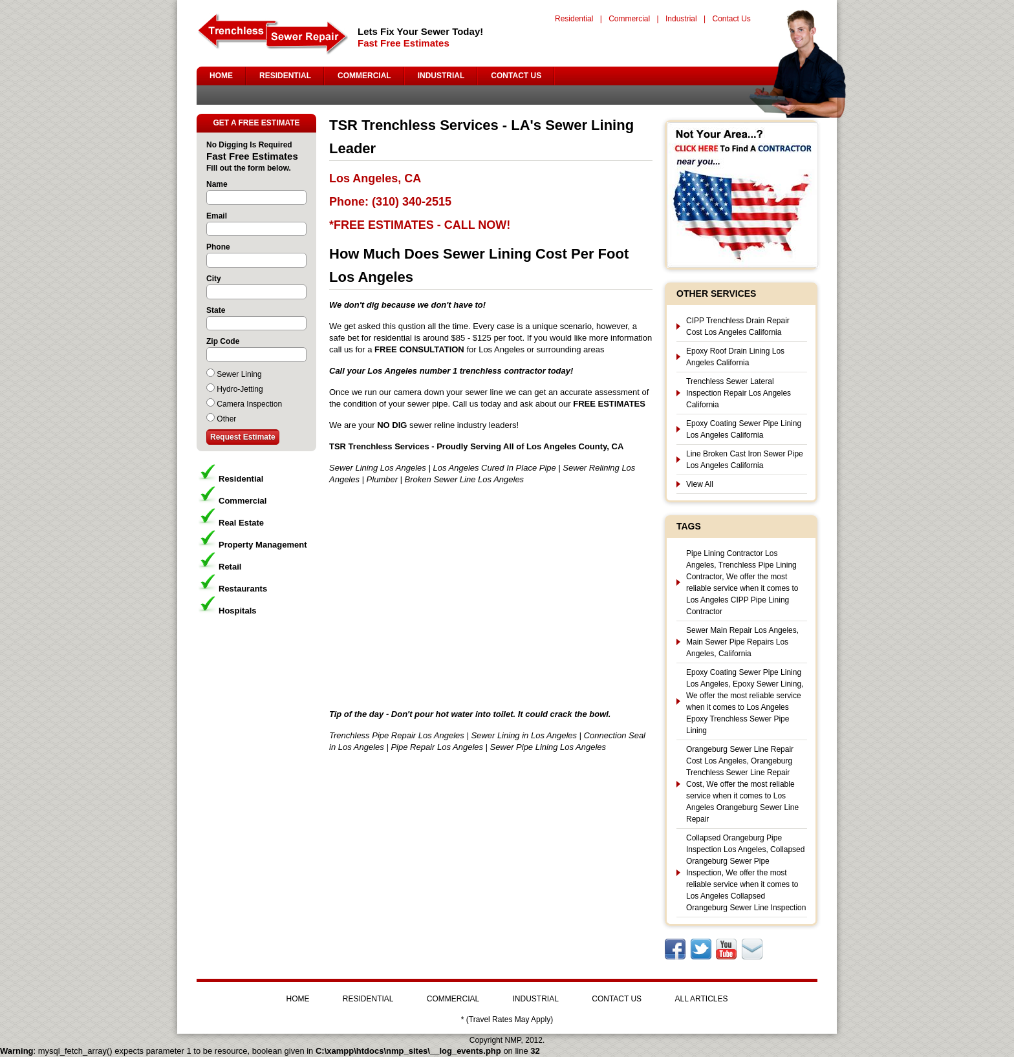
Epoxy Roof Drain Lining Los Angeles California (735, 357)
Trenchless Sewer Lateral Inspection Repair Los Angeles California (738, 393)
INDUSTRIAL (441, 75)
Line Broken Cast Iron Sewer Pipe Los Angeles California (744, 459)
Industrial (681, 18)
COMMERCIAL (364, 75)
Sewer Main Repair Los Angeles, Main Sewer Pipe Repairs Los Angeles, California (742, 642)
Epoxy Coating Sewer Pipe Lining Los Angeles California (743, 429)
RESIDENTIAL (285, 75)
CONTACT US (516, 75)
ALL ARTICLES (701, 998)
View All (699, 484)
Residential (574, 18)
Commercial (629, 18)
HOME (221, 75)
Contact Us (731, 18)
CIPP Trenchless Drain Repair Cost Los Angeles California (738, 326)
